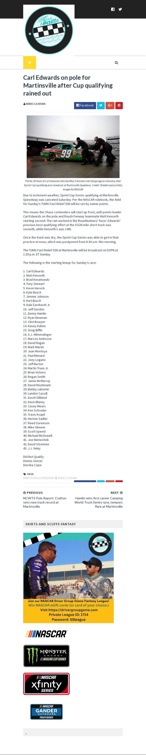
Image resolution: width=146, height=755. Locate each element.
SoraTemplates (56, 748)
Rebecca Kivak (65, 465)
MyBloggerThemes (104, 748)
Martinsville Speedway (36, 465)
